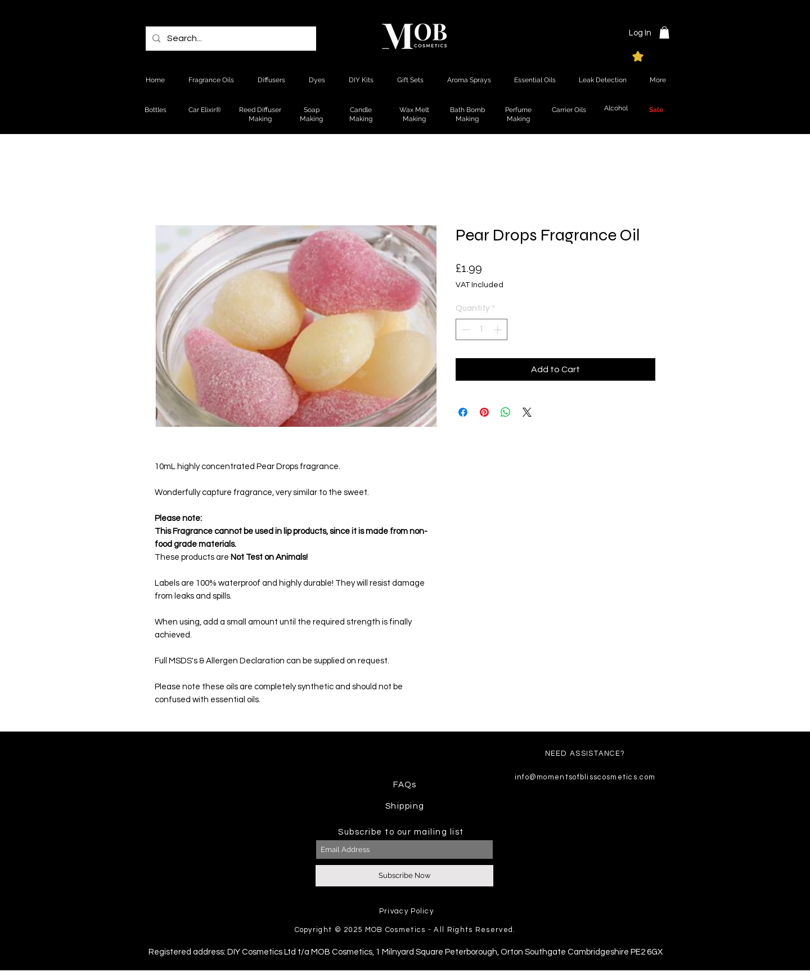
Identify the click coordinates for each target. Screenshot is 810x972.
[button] (664, 32)
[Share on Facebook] (463, 412)
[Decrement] (464, 329)
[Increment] (498, 329)
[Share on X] (527, 412)
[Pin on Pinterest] (484, 412)
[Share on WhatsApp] (505, 412)
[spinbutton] (481, 329)
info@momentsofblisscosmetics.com (585, 777)
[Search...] (229, 38)
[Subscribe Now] (404, 875)
